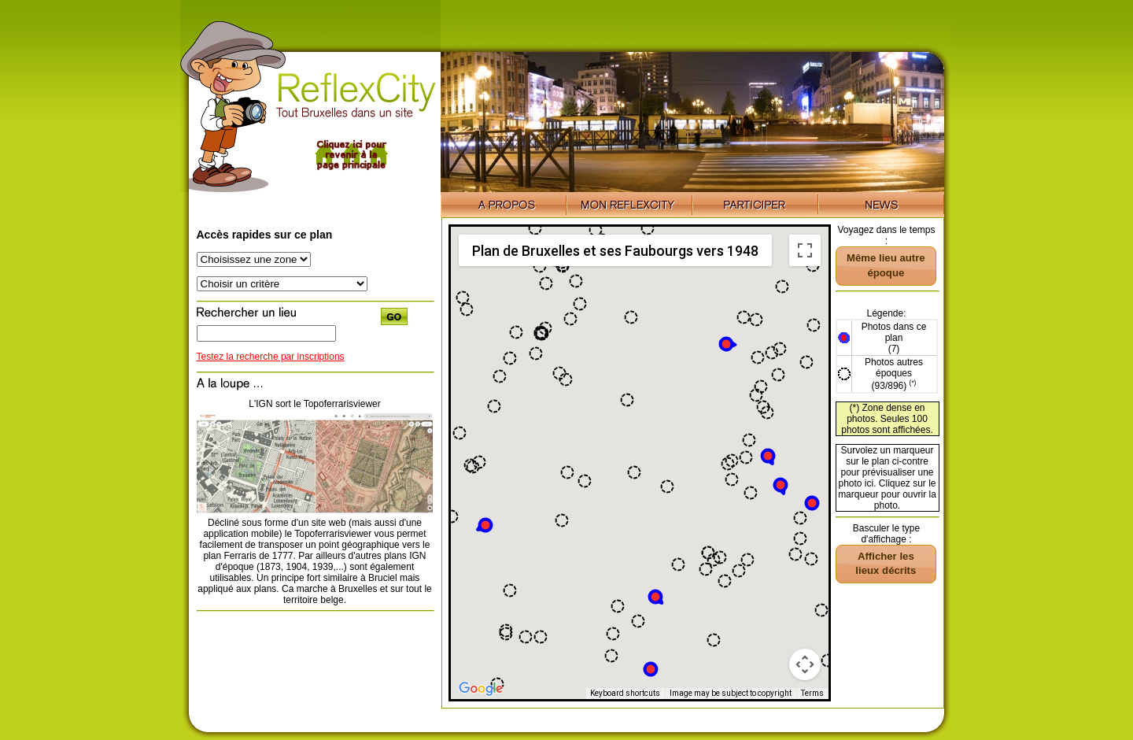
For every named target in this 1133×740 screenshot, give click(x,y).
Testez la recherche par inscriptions (271, 356)
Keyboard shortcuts (625, 693)
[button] (812, 503)
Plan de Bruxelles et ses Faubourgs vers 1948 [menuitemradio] (615, 250)
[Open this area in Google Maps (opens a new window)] (481, 689)
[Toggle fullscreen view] (805, 250)
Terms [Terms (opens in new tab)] (812, 693)
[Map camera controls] (805, 664)
